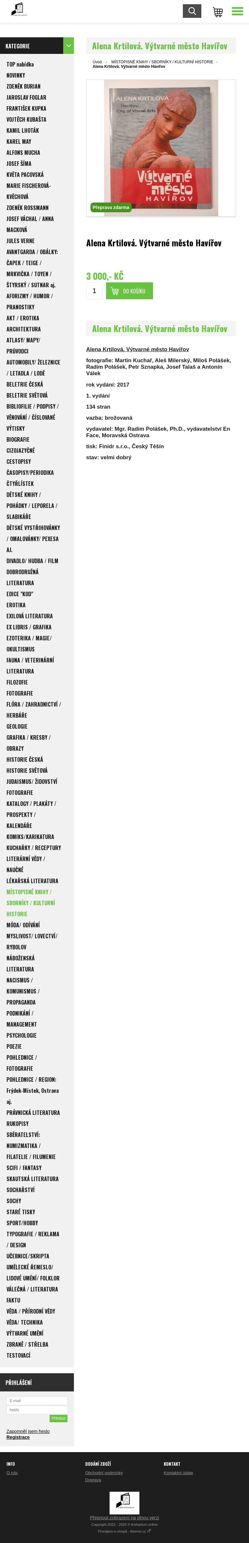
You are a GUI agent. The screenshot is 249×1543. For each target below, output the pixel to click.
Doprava (93, 1479)
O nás (12, 1472)
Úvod (97, 62)
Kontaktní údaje (178, 1472)
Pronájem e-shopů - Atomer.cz (124, 1531)
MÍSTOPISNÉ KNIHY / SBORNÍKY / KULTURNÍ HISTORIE (162, 62)
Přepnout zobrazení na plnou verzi (124, 1517)
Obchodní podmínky (104, 1472)
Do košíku (134, 291)
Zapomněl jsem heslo (28, 1431)
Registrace (18, 1437)
